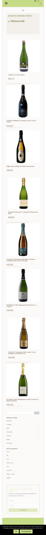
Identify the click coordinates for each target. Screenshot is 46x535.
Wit (7, 455)
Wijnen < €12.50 (10, 474)
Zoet (7, 466)
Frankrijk (8, 424)
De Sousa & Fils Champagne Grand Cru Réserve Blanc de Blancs (22, 400)
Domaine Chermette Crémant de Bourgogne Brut (23, 212)
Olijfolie (8, 478)
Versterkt (8, 470)
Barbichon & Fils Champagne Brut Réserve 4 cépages (21, 305)
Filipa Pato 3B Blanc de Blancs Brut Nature (20, 166)
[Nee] (44, 530)
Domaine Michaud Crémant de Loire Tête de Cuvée (21, 121)
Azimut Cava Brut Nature (16, 75)
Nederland (9, 443)
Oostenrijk (9, 432)
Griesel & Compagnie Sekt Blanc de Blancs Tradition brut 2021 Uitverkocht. (20, 260)
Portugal (8, 435)
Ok (16, 531)
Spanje (8, 439)
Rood (7, 451)
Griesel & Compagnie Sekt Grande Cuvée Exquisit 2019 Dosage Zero (22, 352)
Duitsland (9, 420)
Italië (7, 428)
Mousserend (9, 462)
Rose (7, 459)
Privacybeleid (26, 531)
